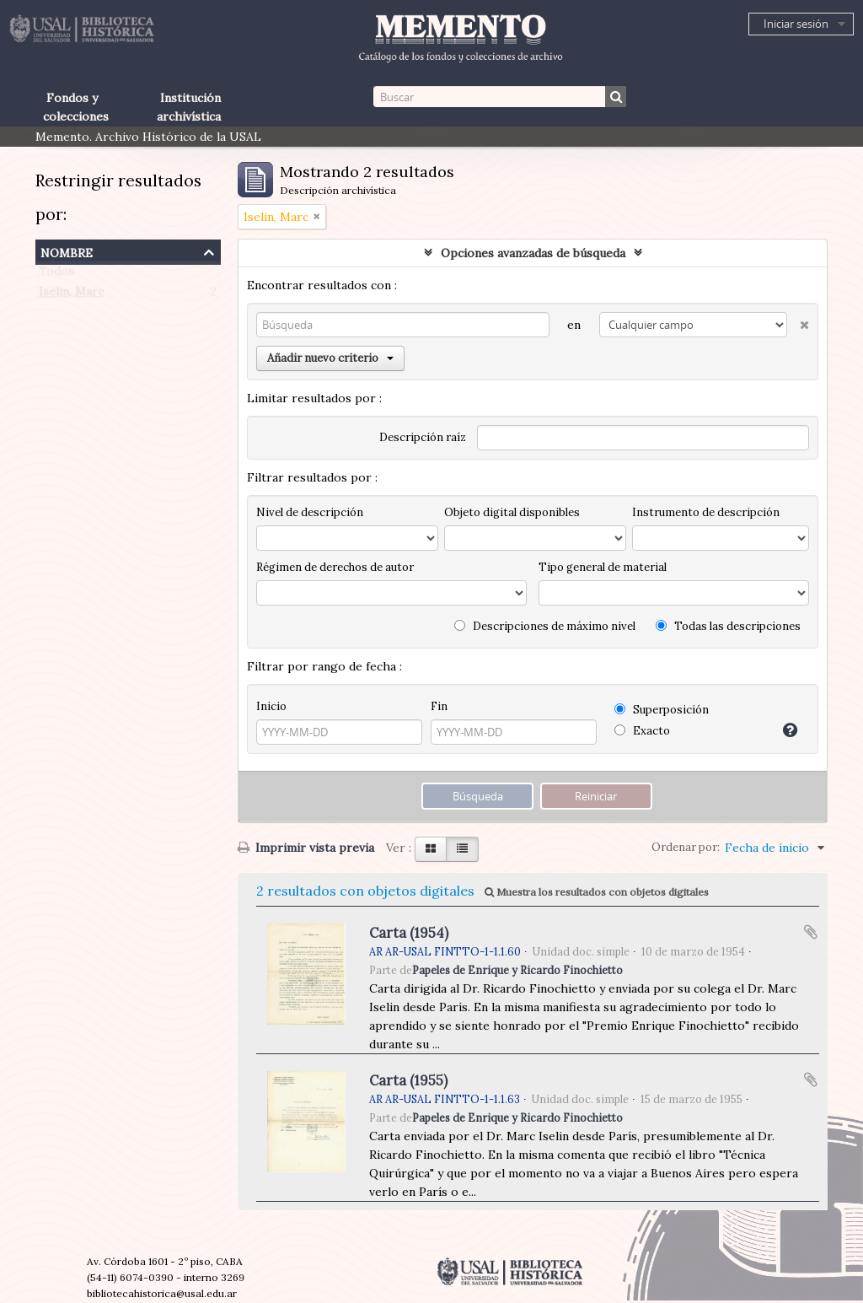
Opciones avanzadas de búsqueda (533, 253)
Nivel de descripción (309, 512)
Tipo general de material (603, 567)
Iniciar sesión (796, 23)
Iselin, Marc (71, 295)
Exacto (642, 731)
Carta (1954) (408, 932)
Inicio (271, 706)
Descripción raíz (422, 437)
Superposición (661, 710)
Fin (439, 706)
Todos (56, 275)
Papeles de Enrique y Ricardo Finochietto (517, 970)
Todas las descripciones (728, 626)
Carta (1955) (408, 1080)
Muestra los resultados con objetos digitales (597, 892)
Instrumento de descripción (706, 512)
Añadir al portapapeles (810, 931)
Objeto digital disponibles (512, 512)
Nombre (66, 250)
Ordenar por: (685, 847)
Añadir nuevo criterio (330, 358)
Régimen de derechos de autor (335, 567)
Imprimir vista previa (306, 847)
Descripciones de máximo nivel (544, 626)
